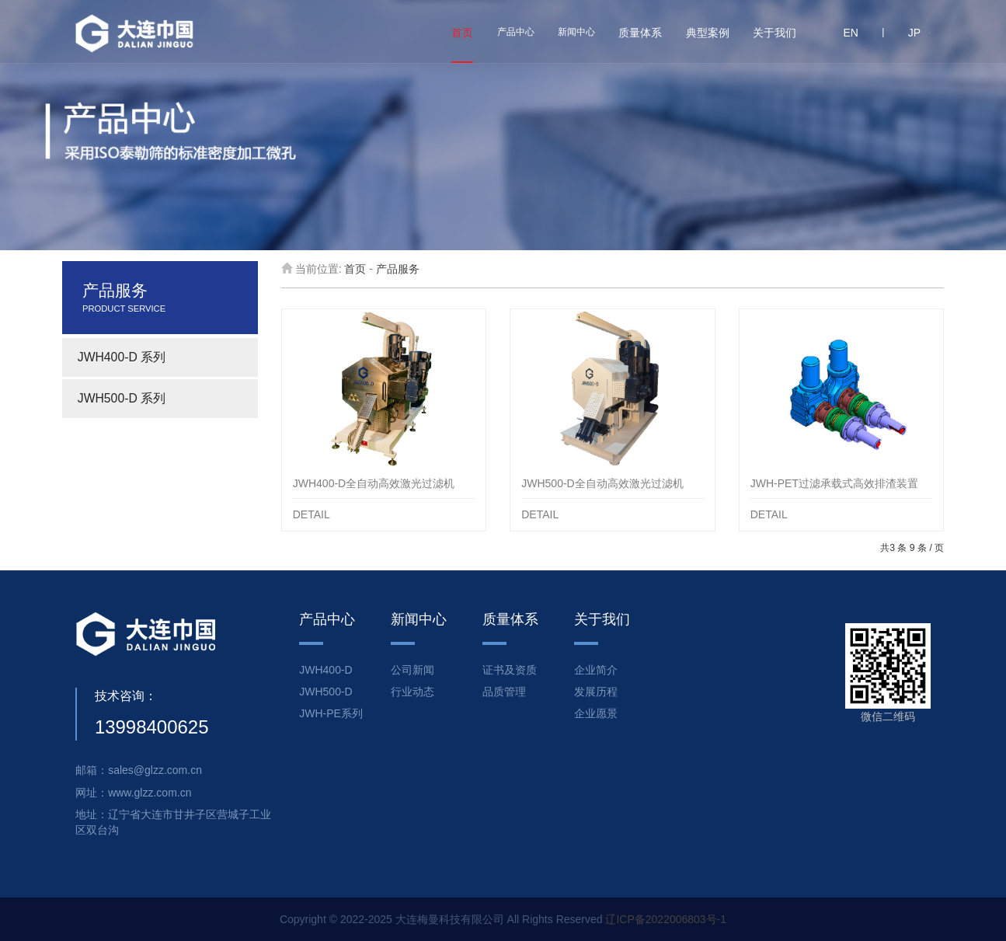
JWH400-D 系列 (121, 357)
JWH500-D (325, 691)
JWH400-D (325, 670)
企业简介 (596, 670)
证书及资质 (509, 670)
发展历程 (596, 691)
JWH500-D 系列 (121, 398)
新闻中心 (576, 31)
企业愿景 (596, 713)
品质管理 (504, 691)
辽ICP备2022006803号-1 (665, 919)
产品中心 (515, 31)
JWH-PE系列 (331, 713)
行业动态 (412, 691)
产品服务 (397, 269)
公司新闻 (412, 670)
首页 (355, 269)
